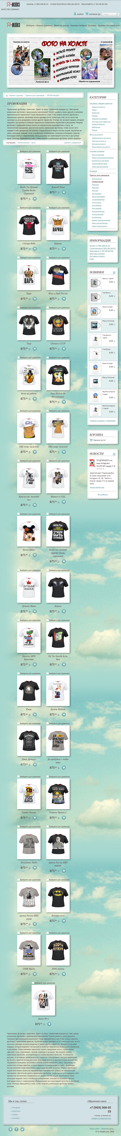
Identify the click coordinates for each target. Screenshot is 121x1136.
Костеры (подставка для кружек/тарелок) (101, 123)
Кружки (95, 116)
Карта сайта (94, 1128)
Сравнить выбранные (72, 143)
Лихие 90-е (43, 1018)
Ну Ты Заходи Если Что (57, 658)
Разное (94, 130)
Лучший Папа (58, 187)
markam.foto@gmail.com (101, 1118)
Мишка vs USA (58, 496)
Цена (33, 143)
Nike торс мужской (29, 446)
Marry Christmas (108, 321)
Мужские (95, 185)
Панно (94, 110)
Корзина (92, 14)
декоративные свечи (99, 164)
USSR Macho (29, 968)
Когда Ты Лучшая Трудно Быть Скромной (29, 190)
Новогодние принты (99, 226)
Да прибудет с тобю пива (58, 761)
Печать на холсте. (98, 107)
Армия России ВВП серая (28, 917)
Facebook (15, 1118)
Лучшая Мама (29, 606)
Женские (95, 188)
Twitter (15, 1114)
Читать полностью (97, 487)
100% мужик (58, 968)
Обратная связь (107, 1128)
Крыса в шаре (107, 307)
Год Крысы (106, 293)
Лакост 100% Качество (29, 658)
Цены (92, 259)
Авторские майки (98, 197)
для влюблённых (98, 199)
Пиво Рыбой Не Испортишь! (58, 395)
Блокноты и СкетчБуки (100, 161)
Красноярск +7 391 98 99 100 (94, 4)
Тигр (29, 343)
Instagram (16, 1107)
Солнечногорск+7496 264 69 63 (65, 4)
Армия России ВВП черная (57, 864)
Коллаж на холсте (99, 144)
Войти (78, 14)
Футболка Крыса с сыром (108, 407)
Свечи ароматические (100, 167)
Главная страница (14, 95)
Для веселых (96, 217)
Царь (28, 293)
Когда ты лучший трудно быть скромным (58, 553)
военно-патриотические (101, 220)
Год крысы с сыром (106, 336)
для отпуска (96, 202)
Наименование (23, 143)
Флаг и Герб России (57, 293)
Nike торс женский (57, 446)
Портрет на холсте (99, 141)
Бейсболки (96, 127)
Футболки (95, 113)
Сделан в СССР (57, 343)
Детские (95, 190)
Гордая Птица (29, 812)
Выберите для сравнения (30, 151)
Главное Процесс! (58, 812)
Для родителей (97, 214)
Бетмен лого (58, 915)
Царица (58, 243)
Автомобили (96, 194)
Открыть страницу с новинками (102, 421)
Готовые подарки (78, 25)
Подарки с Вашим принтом (39, 25)
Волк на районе (29, 393)
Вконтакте (16, 1111)
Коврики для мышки (99, 119)
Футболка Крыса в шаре (108, 393)
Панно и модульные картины (103, 158)
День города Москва (99, 223)
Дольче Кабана (58, 709)
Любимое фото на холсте (101, 138)
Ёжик (29, 709)
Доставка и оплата (97, 256)
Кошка (58, 606)
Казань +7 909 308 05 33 (37, 4)
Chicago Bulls (28, 243)
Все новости (103, 494)
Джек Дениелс (29, 759)
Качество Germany (10, 9)
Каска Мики (29, 549)
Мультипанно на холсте (101, 147)
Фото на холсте (61, 25)
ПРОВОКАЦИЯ (97, 182)
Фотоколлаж (97, 179)
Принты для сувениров (108, 25)
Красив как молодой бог (29, 498)
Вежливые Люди (29, 862)
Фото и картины (98, 155)
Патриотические (98, 211)
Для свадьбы (97, 208)
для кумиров (96, 205)
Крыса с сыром (108, 278)
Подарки (92, 25)
